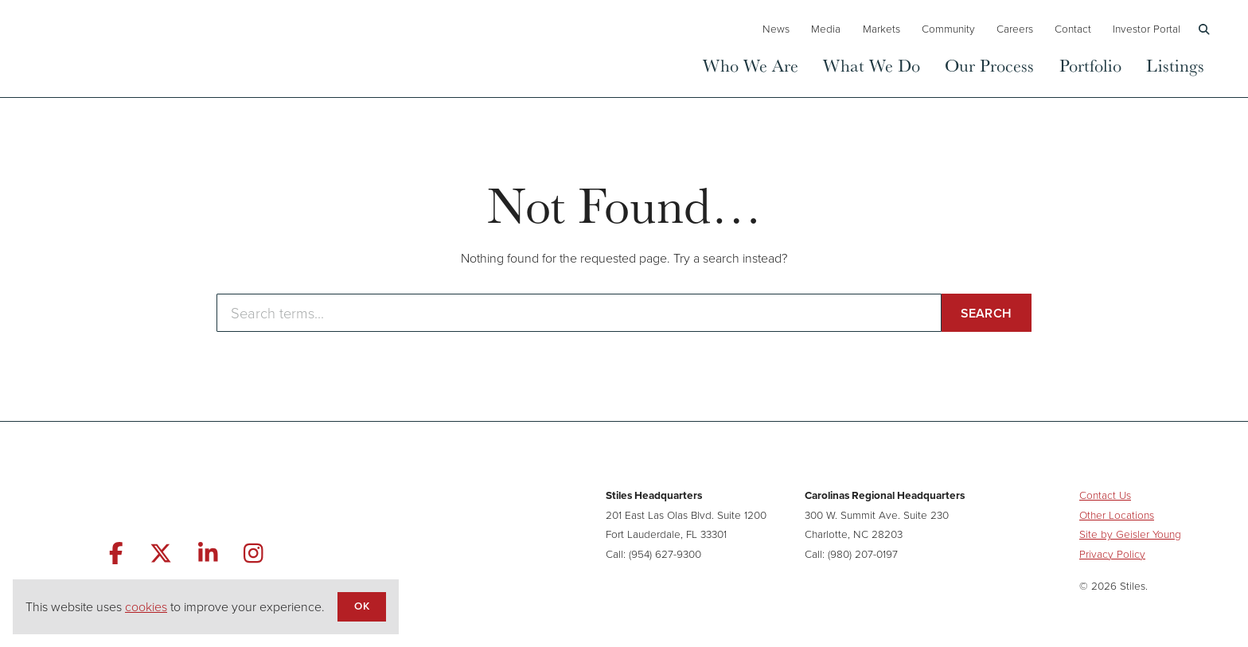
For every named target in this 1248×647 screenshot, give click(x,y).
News (776, 29)
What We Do (871, 64)
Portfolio (1090, 64)
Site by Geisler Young (1130, 534)
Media (825, 29)
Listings (1175, 64)
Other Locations (1116, 515)
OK (361, 606)
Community (948, 29)
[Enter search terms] (579, 313)
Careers (1014, 29)
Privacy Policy (1112, 554)
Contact (1073, 29)
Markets (881, 29)
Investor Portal (1146, 29)
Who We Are (750, 64)
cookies (146, 607)
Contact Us (1105, 495)
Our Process (989, 64)
